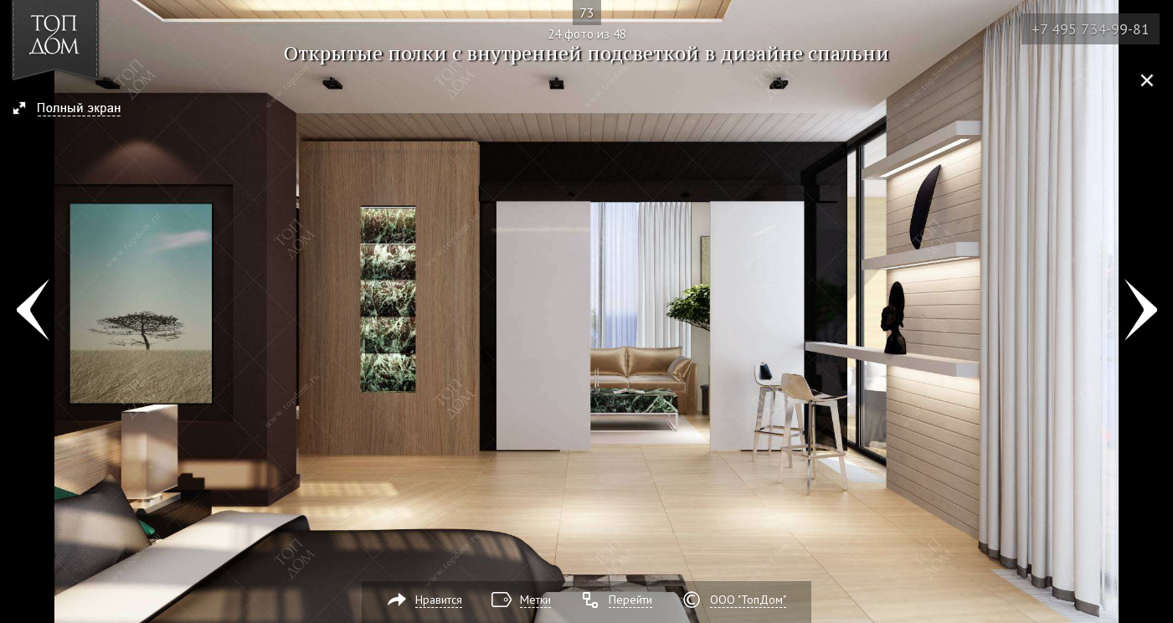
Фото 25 (1140, 311)
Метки (535, 599)
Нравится (438, 599)
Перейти (630, 599)
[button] (74, 109)
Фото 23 (32, 311)
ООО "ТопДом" (748, 599)
